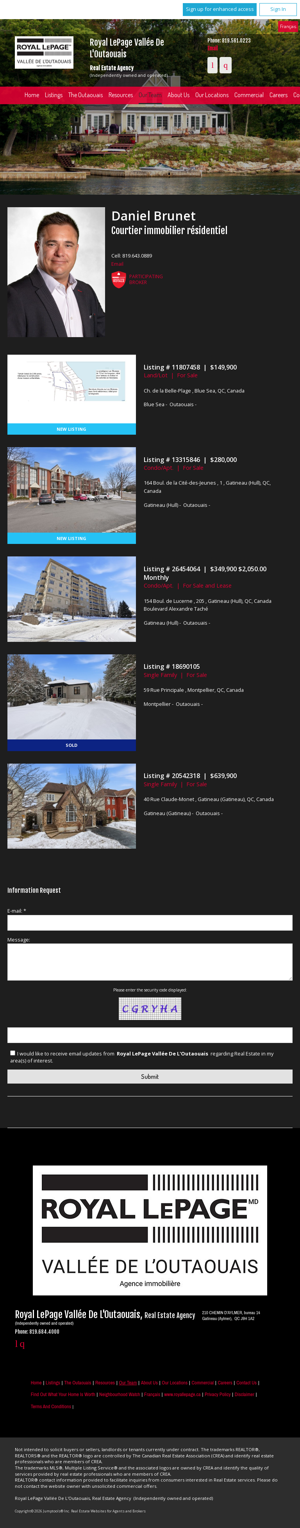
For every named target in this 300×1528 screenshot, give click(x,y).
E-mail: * (16, 910)
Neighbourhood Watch (119, 1394)
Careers (225, 1382)
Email (212, 48)
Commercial (249, 95)
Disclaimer (244, 1394)
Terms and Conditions (51, 1406)
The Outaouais (85, 95)
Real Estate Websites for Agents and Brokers (108, 1511)
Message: (18, 939)
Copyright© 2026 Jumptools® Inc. (42, 1511)
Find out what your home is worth (63, 1394)
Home (32, 95)
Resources (121, 95)
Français (288, 26)
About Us (178, 95)
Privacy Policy (217, 1394)
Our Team (150, 95)
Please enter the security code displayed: (150, 990)
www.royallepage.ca (182, 1394)
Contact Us (246, 1382)
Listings (53, 95)
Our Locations (212, 95)
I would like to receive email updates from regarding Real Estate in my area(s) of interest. (141, 1057)
